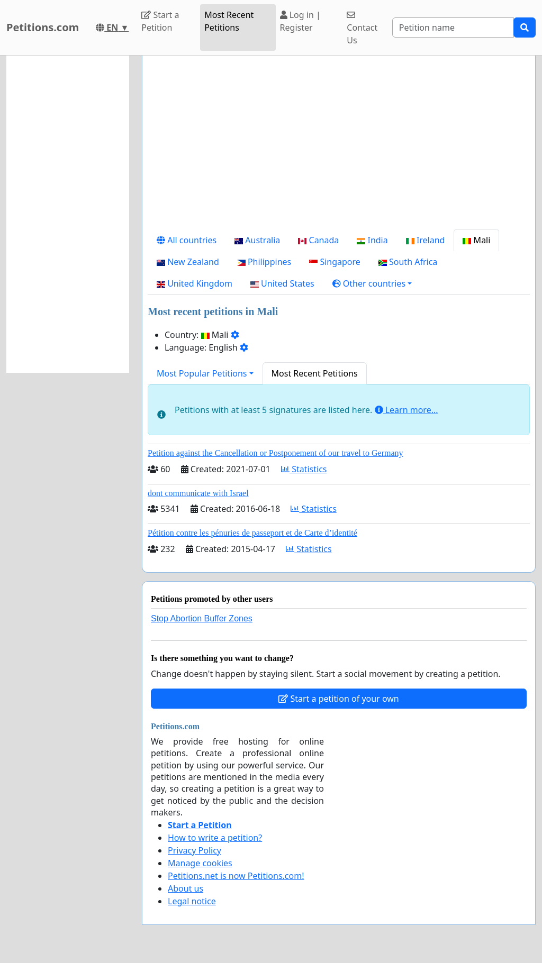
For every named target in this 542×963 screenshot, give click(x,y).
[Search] (453, 27)
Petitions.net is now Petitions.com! (236, 876)
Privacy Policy (194, 850)
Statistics (304, 469)
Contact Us (362, 28)
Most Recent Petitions (229, 21)
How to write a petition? (215, 837)
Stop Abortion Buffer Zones (201, 618)
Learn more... (406, 410)
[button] (372, 283)
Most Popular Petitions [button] (202, 373)
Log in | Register (300, 21)
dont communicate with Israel (198, 493)
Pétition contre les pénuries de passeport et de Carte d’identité (252, 532)
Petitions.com (42, 27)
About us (185, 888)
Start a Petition (160, 21)
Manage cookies (200, 863)
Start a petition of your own (338, 698)
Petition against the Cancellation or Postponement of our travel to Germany (275, 452)
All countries (186, 240)
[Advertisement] (338, 146)
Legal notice (192, 901)
